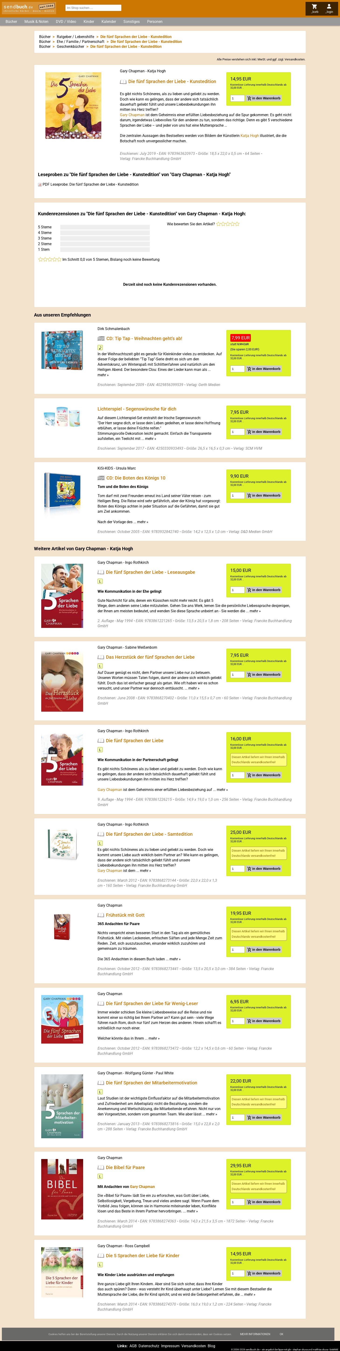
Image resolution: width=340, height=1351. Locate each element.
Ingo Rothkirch (137, 562)
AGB (133, 1346)
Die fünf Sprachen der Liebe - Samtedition (149, 834)
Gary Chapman (132, 71)
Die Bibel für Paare (125, 1167)
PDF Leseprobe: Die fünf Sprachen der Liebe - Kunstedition (88, 184)
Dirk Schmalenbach (114, 329)
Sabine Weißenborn (141, 647)
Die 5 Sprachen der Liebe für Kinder (142, 1255)
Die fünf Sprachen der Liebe (134, 740)
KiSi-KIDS (105, 468)
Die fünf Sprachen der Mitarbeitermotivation (151, 1083)
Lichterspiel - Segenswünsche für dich (137, 409)
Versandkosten (295, 59)
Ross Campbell (137, 1246)
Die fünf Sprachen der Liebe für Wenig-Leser (152, 1003)
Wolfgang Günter (139, 1073)
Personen (155, 21)
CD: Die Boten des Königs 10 (135, 478)
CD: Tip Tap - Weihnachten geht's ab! (144, 338)
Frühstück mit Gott (125, 915)
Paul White (164, 1073)
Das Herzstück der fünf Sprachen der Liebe (150, 657)
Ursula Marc (126, 468)
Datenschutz (149, 1346)
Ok (281, 1339)
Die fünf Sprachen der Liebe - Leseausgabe (150, 572)
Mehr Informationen (255, 1339)
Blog (211, 1346)
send (18, 7)
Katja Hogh (156, 71)
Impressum (170, 1346)
